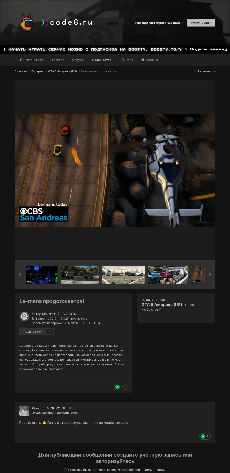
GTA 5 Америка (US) (162, 304)
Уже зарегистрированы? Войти (158, 22)
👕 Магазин (149, 60)
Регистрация (200, 22)
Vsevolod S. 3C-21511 (48, 408)
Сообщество (102, 62)
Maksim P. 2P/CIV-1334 (59, 314)
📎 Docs (127, 60)
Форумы (78, 60)
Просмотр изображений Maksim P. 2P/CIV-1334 (66, 323)
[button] (20, 275)
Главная (58, 60)
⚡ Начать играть (31, 60)
